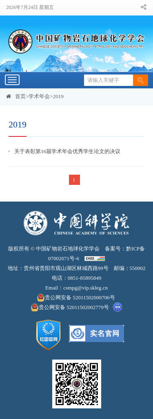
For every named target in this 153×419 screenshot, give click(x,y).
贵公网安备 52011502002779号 (70, 307)
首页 (20, 96)
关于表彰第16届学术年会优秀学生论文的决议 (67, 151)
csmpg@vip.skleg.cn (85, 288)
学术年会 (39, 96)
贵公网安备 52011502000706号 (76, 298)
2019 (58, 96)
